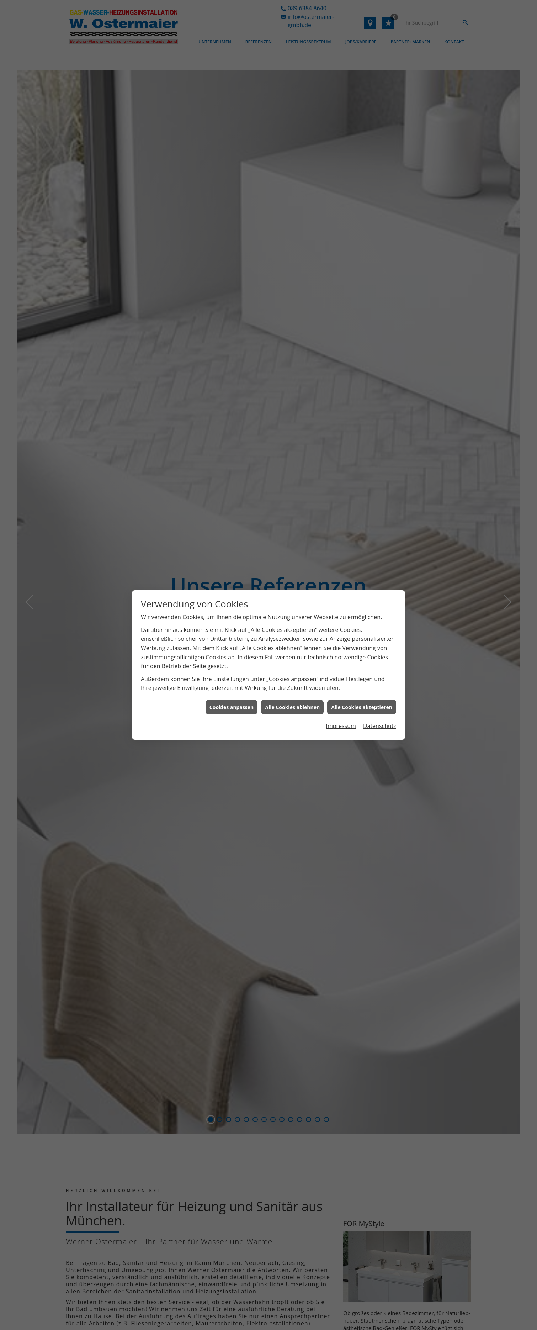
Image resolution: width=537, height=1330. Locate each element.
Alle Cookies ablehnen (292, 667)
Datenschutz (379, 686)
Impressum (341, 686)
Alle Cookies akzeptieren (361, 667)
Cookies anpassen (231, 667)
